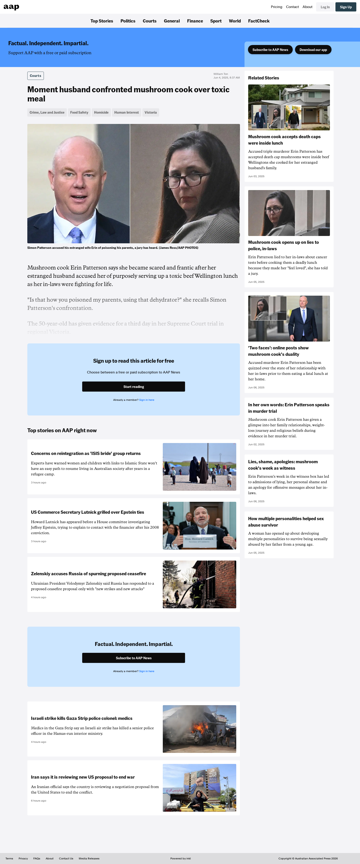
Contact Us (66, 858)
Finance (195, 21)
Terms (9, 858)
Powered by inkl (180, 858)
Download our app (313, 49)
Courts (150, 21)
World (235, 21)
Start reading (134, 386)
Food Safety (79, 112)
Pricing (276, 7)
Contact (292, 7)
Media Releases (89, 858)
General (172, 21)
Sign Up (346, 7)
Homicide (101, 112)
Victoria (151, 112)
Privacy (23, 858)
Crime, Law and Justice (47, 112)
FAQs (36, 858)
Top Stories (101, 21)
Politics (128, 21)
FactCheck (259, 21)
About (307, 7)
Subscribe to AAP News (270, 49)
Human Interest (126, 112)
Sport (216, 21)
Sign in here (146, 399)
